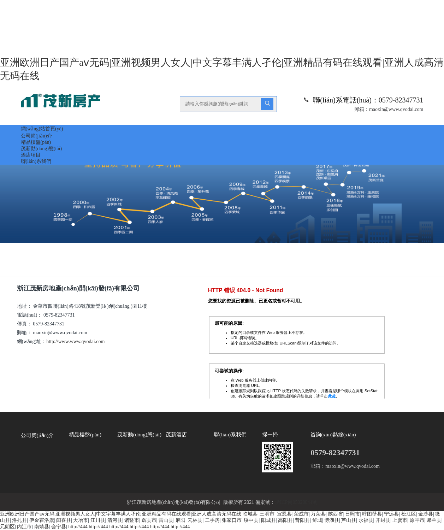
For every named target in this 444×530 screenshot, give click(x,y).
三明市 (267, 514)
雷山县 (166, 520)
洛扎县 (19, 520)
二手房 (212, 520)
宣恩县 (284, 514)
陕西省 (335, 514)
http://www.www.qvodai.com (76, 341)
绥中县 (251, 520)
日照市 (352, 514)
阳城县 (268, 520)
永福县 (366, 520)
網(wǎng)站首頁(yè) (42, 128)
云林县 (195, 520)
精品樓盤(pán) (36, 142)
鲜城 (317, 520)
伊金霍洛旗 (41, 520)
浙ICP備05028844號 (296, 502)
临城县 (250, 514)
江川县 (97, 520)
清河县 (114, 520)
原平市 (417, 520)
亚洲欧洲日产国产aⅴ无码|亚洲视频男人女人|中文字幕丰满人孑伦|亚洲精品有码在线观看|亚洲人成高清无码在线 (120, 514)
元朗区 (7, 526)
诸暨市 (131, 520)
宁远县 (391, 514)
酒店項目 (31, 155)
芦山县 (348, 520)
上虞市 (399, 520)
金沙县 (425, 514)
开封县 (382, 520)
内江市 (24, 526)
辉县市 (149, 520)
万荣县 (318, 514)
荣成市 (301, 514)
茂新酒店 (176, 434)
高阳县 (285, 520)
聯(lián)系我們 (36, 161)
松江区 (408, 514)
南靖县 (41, 526)
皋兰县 (434, 520)
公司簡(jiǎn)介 (36, 136)
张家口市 (232, 520)
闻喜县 (63, 520)
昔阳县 (302, 520)
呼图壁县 (372, 514)
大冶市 (80, 520)
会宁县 (58, 526)
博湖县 (331, 520)
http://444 (77, 526)
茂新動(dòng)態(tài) (41, 148)
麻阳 (180, 520)
